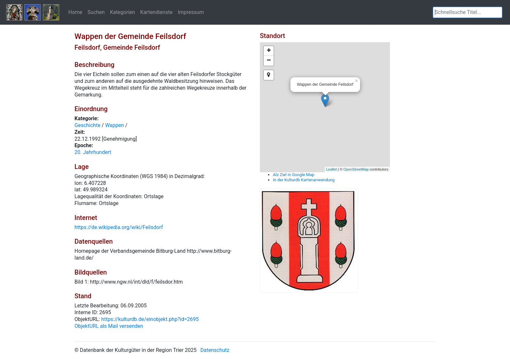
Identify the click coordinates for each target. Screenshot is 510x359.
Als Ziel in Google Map (293, 174)
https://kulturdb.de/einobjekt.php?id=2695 (150, 319)
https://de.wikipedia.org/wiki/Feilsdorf (118, 227)
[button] (497, 12)
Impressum (191, 12)
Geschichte (87, 125)
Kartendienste (156, 12)
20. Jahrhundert (92, 152)
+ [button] (269, 51)
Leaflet (331, 169)
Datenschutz (214, 350)
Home (75, 12)
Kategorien (122, 12)
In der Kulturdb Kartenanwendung (304, 179)
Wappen (114, 125)
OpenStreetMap (356, 169)
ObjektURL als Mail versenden (108, 326)
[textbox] (467, 12)
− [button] (269, 61)
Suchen (96, 12)
